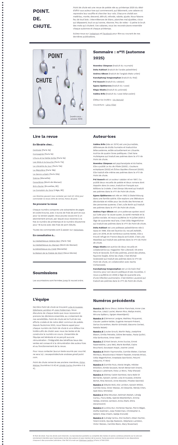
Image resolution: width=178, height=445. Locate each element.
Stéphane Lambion (42, 310)
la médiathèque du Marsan (46, 245)
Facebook (107, 33)
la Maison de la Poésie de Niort (48, 253)
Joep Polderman (62, 310)
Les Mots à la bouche (43, 162)
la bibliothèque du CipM (44, 249)
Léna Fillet (111, 105)
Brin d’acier (38, 186)
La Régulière (39, 170)
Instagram (94, 33)
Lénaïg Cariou (65, 365)
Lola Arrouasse (75, 307)
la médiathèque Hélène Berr (46, 241)
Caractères (38, 182)
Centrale (37, 150)
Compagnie (38, 154)
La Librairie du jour (42, 166)
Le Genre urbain (41, 174)
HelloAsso (78, 230)
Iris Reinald (118, 100)
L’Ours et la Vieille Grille (44, 158)
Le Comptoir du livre (43, 190)
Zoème (36, 178)
